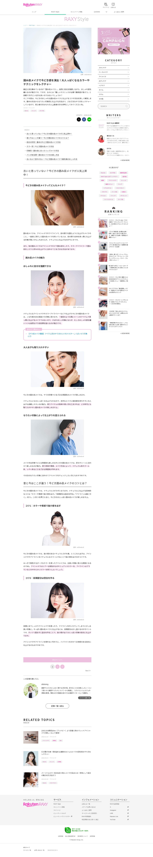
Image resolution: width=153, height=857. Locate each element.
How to (26, 110)
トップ (34, 12)
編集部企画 (123, 173)
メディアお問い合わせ (89, 807)
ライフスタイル (108, 199)
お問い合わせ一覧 (39, 850)
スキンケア (102, 68)
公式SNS (97, 12)
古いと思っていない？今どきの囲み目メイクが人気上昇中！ (49, 133)
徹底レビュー (109, 184)
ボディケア (102, 81)
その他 (101, 99)
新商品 (54, 740)
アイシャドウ (46, 740)
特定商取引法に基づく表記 (90, 819)
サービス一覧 (27, 850)
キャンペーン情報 (76, 12)
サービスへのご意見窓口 (89, 813)
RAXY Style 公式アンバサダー (109, 176)
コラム (101, 94)
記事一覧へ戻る (57, 706)
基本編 (124, 176)
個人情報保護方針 (70, 836)
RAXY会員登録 (114, 804)
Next (87, 671)
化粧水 (124, 192)
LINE (111, 813)
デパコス (103, 195)
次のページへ (57, 660)
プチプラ (104, 192)
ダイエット (123, 195)
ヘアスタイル (107, 188)
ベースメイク (103, 72)
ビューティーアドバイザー (62, 816)
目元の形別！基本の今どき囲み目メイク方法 (44, 142)
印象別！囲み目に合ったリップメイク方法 (43, 150)
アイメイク (31, 108)
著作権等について (83, 836)
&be (61, 740)
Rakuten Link (114, 816)
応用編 (59, 761)
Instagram (113, 810)
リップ (120, 184)
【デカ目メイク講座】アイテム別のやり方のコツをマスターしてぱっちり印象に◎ (57, 334)
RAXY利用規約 (86, 816)
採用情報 (92, 836)
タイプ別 (42, 110)
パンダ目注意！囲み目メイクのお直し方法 (43, 155)
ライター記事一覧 (85, 698)
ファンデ (113, 195)
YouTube (112, 819)
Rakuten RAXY (32, 5)
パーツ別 (114, 192)
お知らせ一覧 (86, 804)
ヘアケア (102, 85)
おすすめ (112, 173)
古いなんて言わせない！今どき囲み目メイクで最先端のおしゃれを (52, 159)
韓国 (102, 180)
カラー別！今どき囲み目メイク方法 (40, 146)
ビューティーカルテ (60, 813)
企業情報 (60, 836)
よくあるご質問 (119, 12)
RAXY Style (55, 12)
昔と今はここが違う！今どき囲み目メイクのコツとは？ (48, 138)
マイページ (57, 810)
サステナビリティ (53, 850)
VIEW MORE (125, 160)
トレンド (34, 110)
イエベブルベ (53, 783)
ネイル (101, 90)
